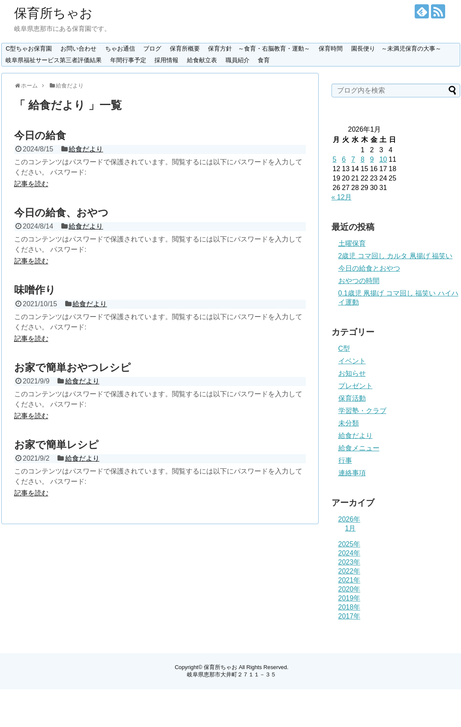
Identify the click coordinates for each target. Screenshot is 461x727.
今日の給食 (40, 135)
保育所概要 (185, 48)
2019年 (349, 598)
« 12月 (341, 197)
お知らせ (352, 373)
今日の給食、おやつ (61, 212)
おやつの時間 (359, 280)
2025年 (349, 544)
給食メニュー (359, 448)
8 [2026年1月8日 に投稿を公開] (363, 159)
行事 (345, 460)
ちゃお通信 (120, 48)
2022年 (349, 571)
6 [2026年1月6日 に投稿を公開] (344, 159)
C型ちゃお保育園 (29, 48)
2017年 (349, 616)
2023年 (349, 562)
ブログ (152, 48)
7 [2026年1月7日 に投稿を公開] (353, 159)
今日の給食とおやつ (369, 268)
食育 (264, 60)
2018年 (349, 607)
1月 (350, 528)
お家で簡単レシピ (56, 444)
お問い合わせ (78, 48)
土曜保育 (352, 243)
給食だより (86, 149)
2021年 (349, 580)
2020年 (349, 589)
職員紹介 (238, 60)
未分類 (348, 423)
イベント (352, 361)
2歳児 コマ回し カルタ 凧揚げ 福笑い (395, 255)
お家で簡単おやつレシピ (72, 367)
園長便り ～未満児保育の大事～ (396, 48)
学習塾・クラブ (362, 410)
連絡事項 (352, 473)
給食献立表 (202, 60)
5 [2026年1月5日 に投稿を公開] (335, 159)
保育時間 (331, 48)
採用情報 (166, 60)
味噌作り (35, 290)
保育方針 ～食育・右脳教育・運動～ (259, 48)
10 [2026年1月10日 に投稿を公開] (383, 159)
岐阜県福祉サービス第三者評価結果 (54, 60)
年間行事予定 (128, 60)
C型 (344, 348)
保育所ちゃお (53, 13)
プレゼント (355, 385)
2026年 (349, 519)
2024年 (349, 553)
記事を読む (31, 183)
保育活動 (352, 398)
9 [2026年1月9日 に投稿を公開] (372, 159)
